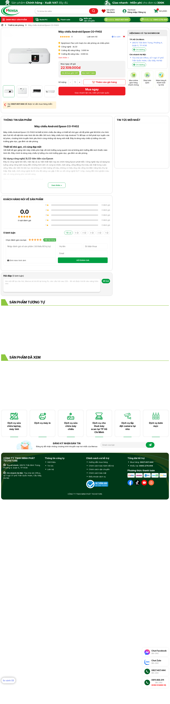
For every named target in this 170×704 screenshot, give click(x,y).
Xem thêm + (56, 185)
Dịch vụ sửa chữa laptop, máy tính (14, 426)
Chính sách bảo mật (97, 473)
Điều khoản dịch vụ (97, 476)
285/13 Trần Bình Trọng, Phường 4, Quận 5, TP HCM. (21, 466)
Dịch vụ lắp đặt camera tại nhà (128, 426)
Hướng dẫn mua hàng (98, 462)
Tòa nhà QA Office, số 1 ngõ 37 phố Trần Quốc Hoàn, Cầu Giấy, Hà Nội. (22, 475)
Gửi (106, 281)
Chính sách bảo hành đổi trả (101, 466)
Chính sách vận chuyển (99, 469)
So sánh (116, 37)
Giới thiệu (51, 462)
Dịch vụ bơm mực (156, 424)
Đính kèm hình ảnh (16, 260)
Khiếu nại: (141, 466)
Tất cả (68, 233)
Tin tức (50, 466)
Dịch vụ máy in (42, 423)
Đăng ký (142, 12)
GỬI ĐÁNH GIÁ (82, 260)
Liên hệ (50, 469)
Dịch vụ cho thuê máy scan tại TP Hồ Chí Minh (99, 428)
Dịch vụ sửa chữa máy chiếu (70, 426)
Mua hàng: (141, 462)
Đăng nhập (132, 12)
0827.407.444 (17, 104)
